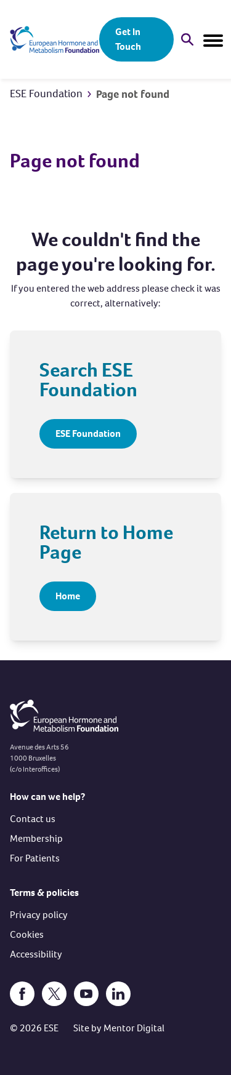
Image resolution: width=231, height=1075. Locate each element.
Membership (36, 838)
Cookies (27, 934)
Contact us (32, 818)
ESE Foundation (46, 93)
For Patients (35, 858)
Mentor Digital (133, 1027)
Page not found (132, 94)
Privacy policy (39, 914)
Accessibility (36, 954)
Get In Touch (128, 39)
